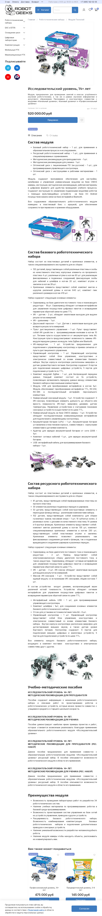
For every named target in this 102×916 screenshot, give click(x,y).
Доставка (25, 2)
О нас (7, 2)
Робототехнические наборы (51, 20)
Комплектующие (12, 45)
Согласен (84, 908)
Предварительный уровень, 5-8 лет (81, 889)
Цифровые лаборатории (11, 38)
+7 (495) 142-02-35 (89, 2)
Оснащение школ (12, 33)
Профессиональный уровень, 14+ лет (44, 889)
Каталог (43, 10)
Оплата (15, 2)
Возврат (35, 2)
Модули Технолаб (76, 20)
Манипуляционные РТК (15, 55)
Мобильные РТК (12, 50)
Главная (31, 20)
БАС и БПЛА (10, 28)
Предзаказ (53, 120)
